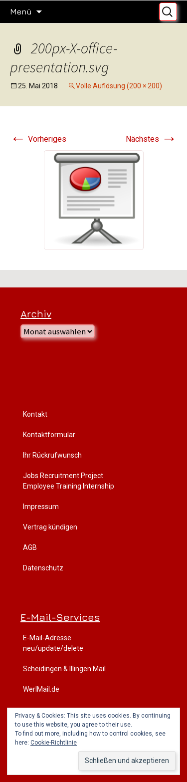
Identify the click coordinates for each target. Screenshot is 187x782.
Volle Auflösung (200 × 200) (119, 86)
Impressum (41, 507)
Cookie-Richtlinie (53, 742)
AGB (30, 547)
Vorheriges (38, 139)
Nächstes (151, 139)
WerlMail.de (41, 689)
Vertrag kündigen (50, 527)
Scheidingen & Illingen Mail (64, 669)
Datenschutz (43, 568)
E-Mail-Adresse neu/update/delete (53, 643)
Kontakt (35, 414)
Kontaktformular (49, 435)
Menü (21, 11)
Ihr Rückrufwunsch (52, 455)
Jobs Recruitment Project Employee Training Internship (68, 481)
